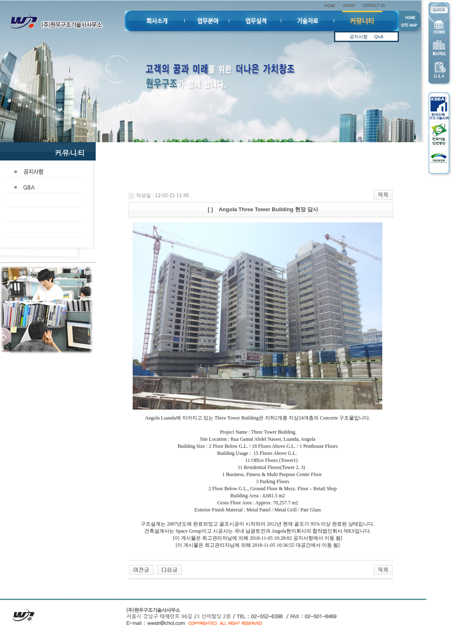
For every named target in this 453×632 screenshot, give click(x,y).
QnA (378, 36)
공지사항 (358, 36)
